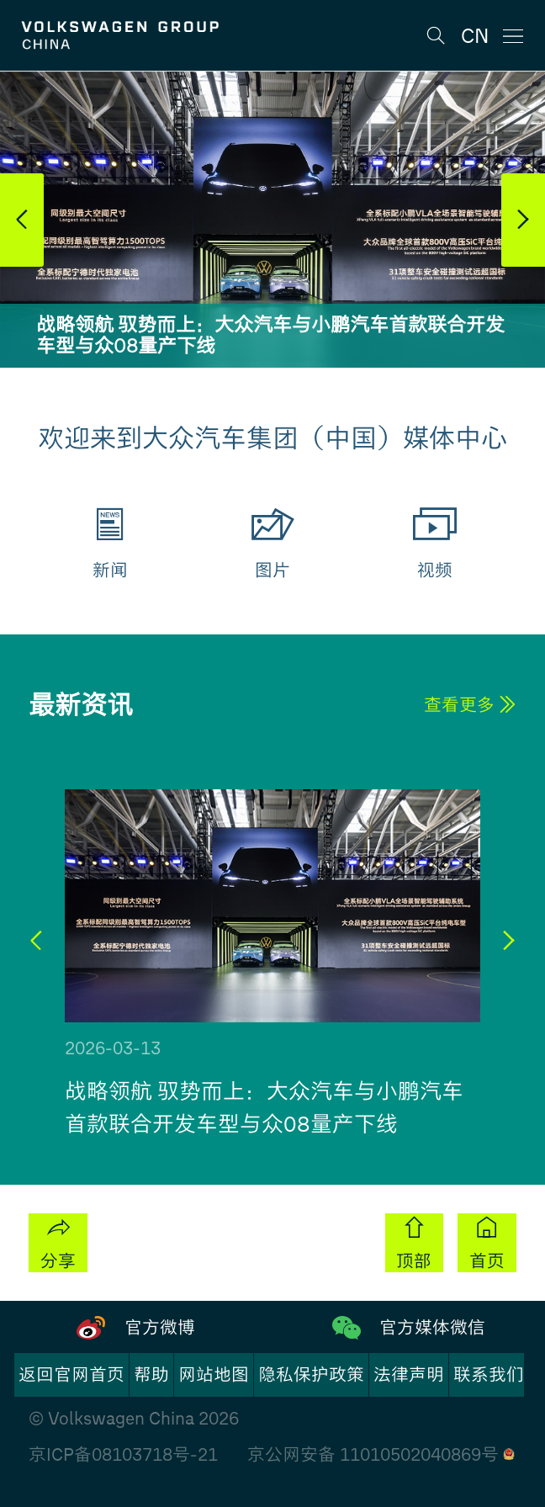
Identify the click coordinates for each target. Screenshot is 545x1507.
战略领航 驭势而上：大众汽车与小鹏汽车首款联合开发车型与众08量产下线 (270, 335)
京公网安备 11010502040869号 (381, 1454)
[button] (22, 220)
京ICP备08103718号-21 (123, 1454)
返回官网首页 (71, 1374)
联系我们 (488, 1374)
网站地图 (213, 1374)
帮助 (151, 1374)
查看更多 (470, 704)
